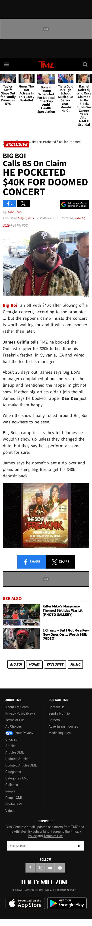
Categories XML (16, 778)
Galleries (11, 785)
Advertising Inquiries (63, 726)
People (10, 791)
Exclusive (55, 664)
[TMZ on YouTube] (50, 868)
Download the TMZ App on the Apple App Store (25, 903)
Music (75, 664)
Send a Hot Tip (59, 713)
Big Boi (16, 664)
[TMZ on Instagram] (60, 868)
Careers (54, 720)
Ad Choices (13, 726)
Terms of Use (15, 720)
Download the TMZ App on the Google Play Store (67, 903)
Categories (13, 772)
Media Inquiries (60, 733)
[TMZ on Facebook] (30, 868)
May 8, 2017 (26, 218)
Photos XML (14, 804)
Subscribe (79, 846)
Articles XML (14, 752)
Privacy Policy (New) (20, 713)
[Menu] (6, 64)
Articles (10, 746)
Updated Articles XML (21, 765)
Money (34, 664)
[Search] (85, 64)
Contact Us (57, 707)
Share (31, 562)
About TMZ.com (17, 707)
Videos (10, 811)
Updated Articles (17, 759)
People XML (14, 798)
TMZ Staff (15, 212)
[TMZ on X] (40, 868)
